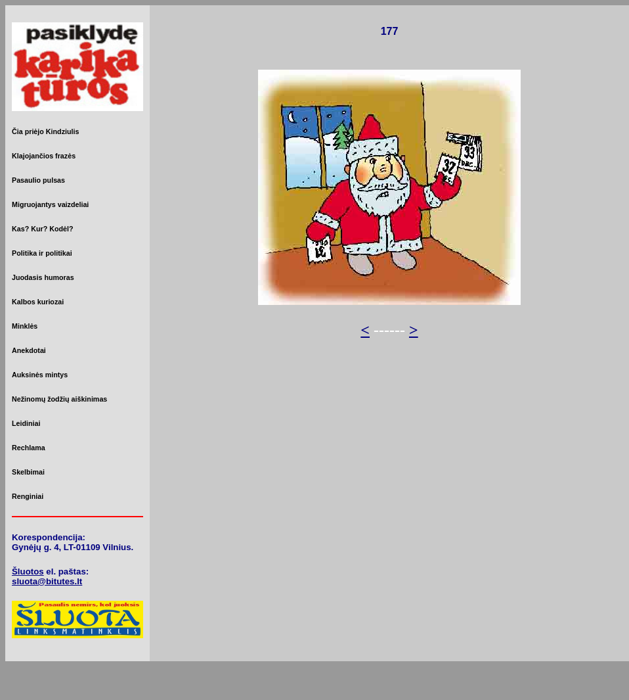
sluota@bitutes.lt (47, 581)
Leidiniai (26, 423)
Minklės (24, 326)
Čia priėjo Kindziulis (45, 131)
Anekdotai (29, 350)
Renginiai (27, 496)
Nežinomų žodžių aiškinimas (59, 399)
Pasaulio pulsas (38, 180)
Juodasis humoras (43, 277)
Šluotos (28, 571)
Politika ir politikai (42, 253)
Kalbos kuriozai (38, 302)
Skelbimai (28, 472)
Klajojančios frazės (44, 156)
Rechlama (28, 448)
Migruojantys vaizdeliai (50, 204)
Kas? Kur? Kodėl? (43, 229)
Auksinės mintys (40, 375)
